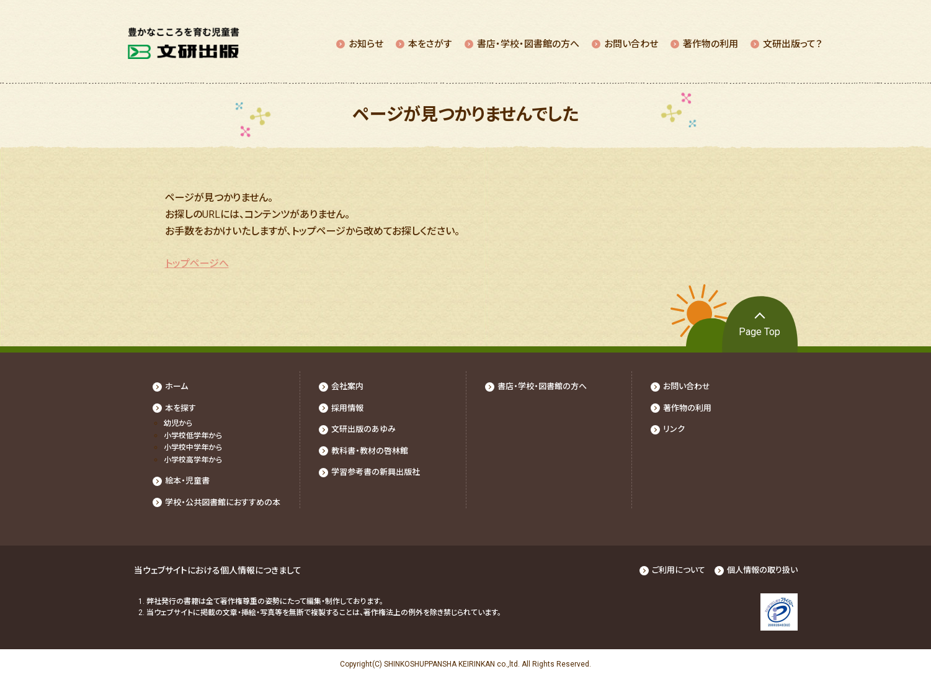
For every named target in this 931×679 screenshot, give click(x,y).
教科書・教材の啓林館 (369, 451)
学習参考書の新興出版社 (375, 472)
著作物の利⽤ (710, 44)
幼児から (178, 423)
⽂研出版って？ (792, 44)
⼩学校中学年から (193, 447)
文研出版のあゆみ (363, 429)
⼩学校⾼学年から (193, 460)
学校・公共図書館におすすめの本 (222, 502)
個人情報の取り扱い (762, 570)
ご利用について (678, 570)
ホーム (176, 386)
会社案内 (347, 386)
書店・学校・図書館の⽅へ (528, 44)
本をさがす (430, 44)
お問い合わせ (631, 44)
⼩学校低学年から (193, 435)
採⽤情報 (347, 408)
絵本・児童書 (187, 480)
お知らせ (366, 44)
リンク (674, 429)
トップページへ (197, 263)
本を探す (180, 408)
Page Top (759, 332)
